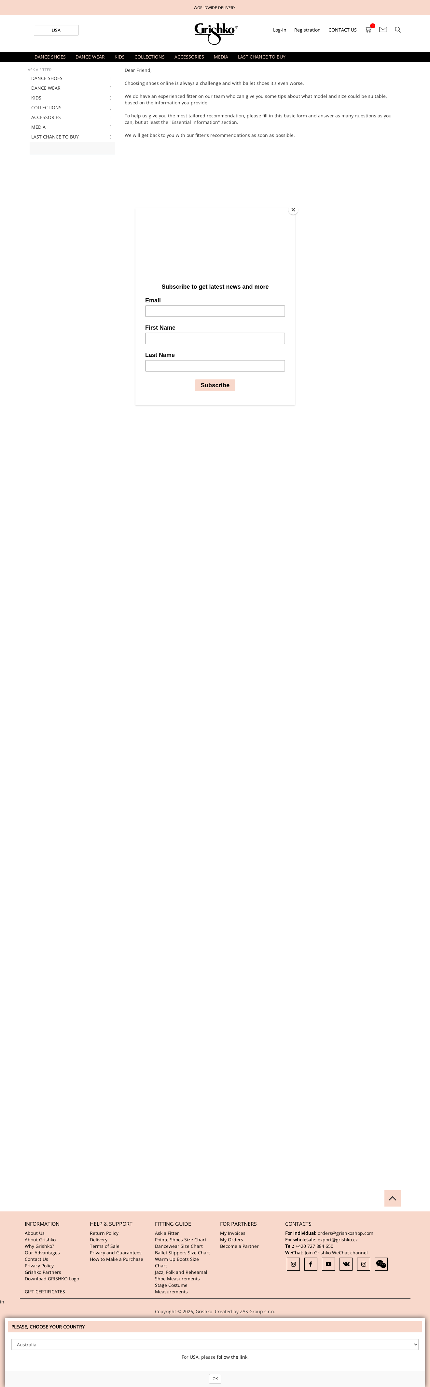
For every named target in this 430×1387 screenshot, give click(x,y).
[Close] (293, 210)
